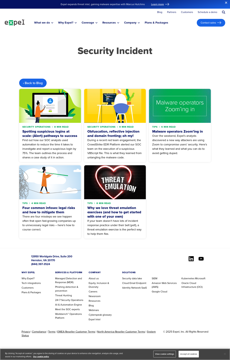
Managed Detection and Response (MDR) (68, 280)
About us (94, 278)
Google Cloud (159, 291)
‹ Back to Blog (33, 83)
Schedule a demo (207, 12)
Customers (187, 12)
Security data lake (132, 278)
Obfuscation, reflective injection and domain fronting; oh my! (113, 133)
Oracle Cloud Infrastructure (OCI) (192, 285)
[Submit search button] (223, 12)
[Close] (224, 353)
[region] (115, 354)
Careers (93, 291)
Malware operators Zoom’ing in (177, 131)
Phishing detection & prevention (66, 289)
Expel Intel (94, 319)
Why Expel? (28, 278)
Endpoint (141, 283)
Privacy (26, 332)
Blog (159, 12)
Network (136, 288)
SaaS (144, 288)
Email (133, 283)
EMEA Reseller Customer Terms (76, 332)
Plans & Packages (31, 292)
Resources (94, 301)
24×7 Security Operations (69, 300)
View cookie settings (164, 354)
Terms (51, 332)
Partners (171, 12)
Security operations (36, 127)
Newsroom (95, 296)
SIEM (154, 278)
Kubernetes (187, 278)
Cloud (125, 283)
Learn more (157, 4)
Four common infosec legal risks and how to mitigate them (48, 210)
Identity (126, 288)
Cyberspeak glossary (100, 315)
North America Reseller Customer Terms (121, 332)
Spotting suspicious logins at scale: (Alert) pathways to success (49, 133)
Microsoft (200, 278)
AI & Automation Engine (68, 305)
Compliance (39, 332)
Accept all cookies (188, 354)
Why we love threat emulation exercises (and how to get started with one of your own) (114, 212)
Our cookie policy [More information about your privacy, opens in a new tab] (41, 356)
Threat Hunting (63, 295)
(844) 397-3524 (40, 264)
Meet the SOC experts (67, 309)
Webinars (94, 310)
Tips (155, 127)
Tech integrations (31, 283)
